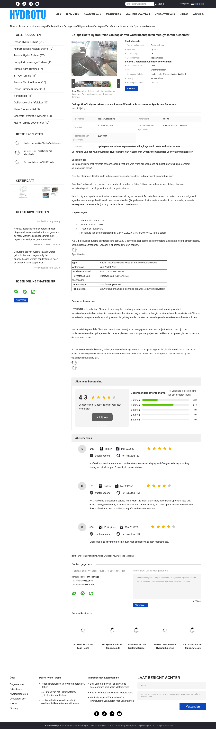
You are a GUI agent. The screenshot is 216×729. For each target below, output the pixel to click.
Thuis (12, 26)
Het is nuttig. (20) (131, 455)
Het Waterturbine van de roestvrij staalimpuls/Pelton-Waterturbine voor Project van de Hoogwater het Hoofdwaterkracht (60, 702)
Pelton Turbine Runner (27, 89)
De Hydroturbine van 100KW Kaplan (39, 162)
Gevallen (198, 14)
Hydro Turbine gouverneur (29, 122)
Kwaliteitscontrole (138, 14)
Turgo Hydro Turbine (25, 68)
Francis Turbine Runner (27, 82)
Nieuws (184, 14)
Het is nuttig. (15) (131, 493)
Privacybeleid (51, 725)
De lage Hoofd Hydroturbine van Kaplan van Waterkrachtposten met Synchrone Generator (93, 94)
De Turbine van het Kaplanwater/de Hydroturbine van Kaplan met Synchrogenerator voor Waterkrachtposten (136, 646)
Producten (72, 14)
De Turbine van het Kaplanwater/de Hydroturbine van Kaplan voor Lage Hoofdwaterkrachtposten (192, 646)
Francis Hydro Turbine (26, 55)
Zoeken (158, 4)
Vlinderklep (20, 95)
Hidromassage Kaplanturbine (46, 26)
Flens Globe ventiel (25, 109)
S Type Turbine (22, 75)
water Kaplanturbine (125, 556)
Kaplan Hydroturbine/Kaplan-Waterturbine (42, 143)
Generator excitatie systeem (30, 116)
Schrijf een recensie (102, 418)
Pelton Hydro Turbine (26, 42)
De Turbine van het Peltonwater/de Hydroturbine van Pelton (59, 694)
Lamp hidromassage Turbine (30, 62)
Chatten (131, 88)
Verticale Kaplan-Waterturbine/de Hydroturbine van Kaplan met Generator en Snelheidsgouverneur (112, 699)
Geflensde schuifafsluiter (28, 102)
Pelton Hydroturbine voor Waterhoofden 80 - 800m (63, 685)
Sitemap (14, 708)
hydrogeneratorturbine (87, 556)
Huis (58, 14)
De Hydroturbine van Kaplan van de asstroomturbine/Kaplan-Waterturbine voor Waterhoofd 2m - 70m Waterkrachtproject (113, 646)
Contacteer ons (165, 14)
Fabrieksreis (113, 14)
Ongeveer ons (92, 14)
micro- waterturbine (106, 556)
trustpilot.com (102, 455)
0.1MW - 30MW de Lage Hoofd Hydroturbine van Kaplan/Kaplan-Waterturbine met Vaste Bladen (83, 646)
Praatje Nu (184, 4)
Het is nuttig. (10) (131, 534)
